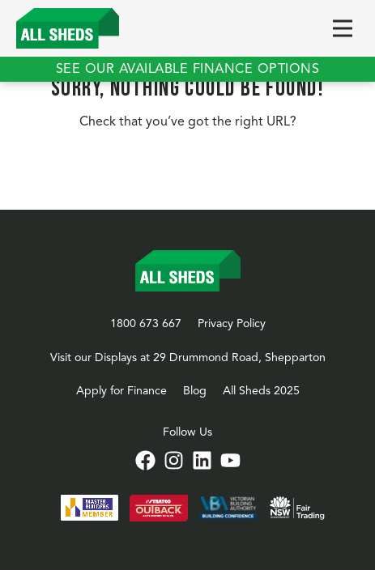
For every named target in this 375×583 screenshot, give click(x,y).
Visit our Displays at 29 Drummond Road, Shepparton (188, 358)
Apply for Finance (121, 391)
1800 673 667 (145, 324)
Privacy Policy (232, 324)
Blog (195, 391)
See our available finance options (188, 69)
